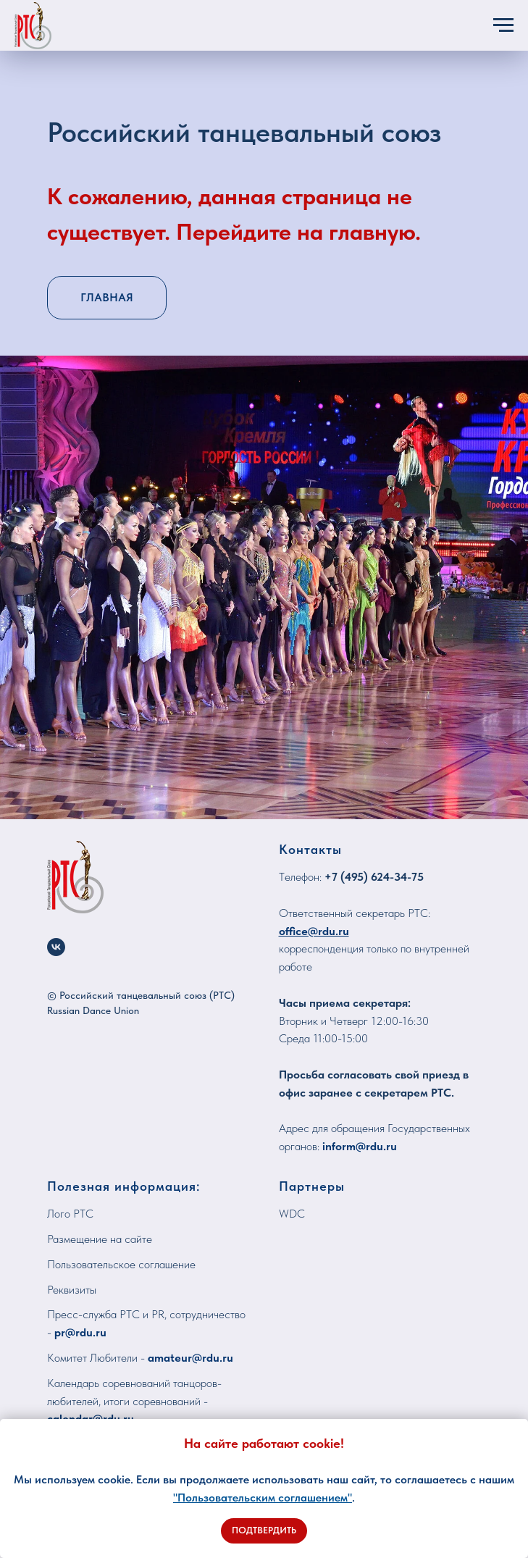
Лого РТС (70, 1213)
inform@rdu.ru (359, 1146)
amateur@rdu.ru (190, 1358)
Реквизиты (71, 1290)
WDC (292, 1213)
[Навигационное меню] (503, 25)
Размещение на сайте (99, 1239)
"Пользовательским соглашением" (262, 1497)
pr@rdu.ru (80, 1332)
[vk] (56, 947)
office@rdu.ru (314, 931)
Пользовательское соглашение (121, 1264)
